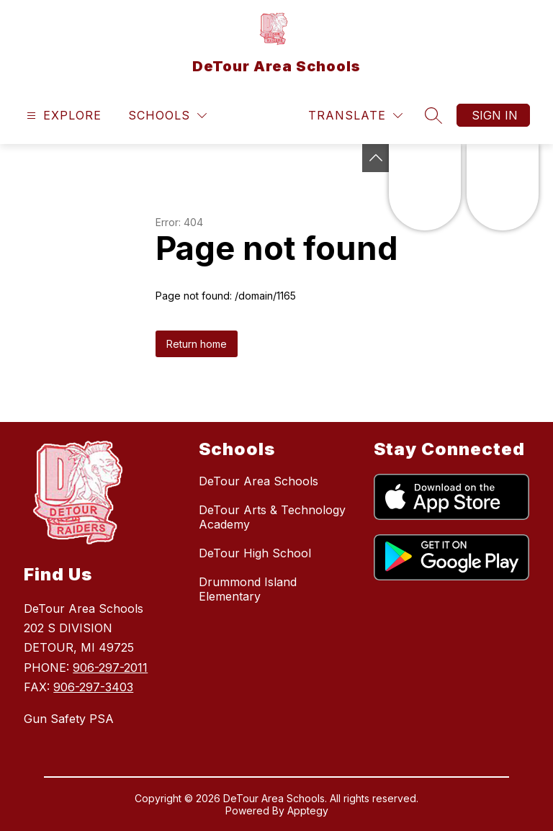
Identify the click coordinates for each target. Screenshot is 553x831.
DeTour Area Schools (258, 481)
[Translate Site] (355, 116)
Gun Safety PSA (69, 718)
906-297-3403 (93, 687)
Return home (196, 344)
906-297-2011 (110, 667)
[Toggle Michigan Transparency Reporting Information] (376, 158)
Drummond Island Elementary (248, 589)
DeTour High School (255, 553)
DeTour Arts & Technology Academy (272, 517)
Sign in (495, 115)
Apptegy (307, 810)
